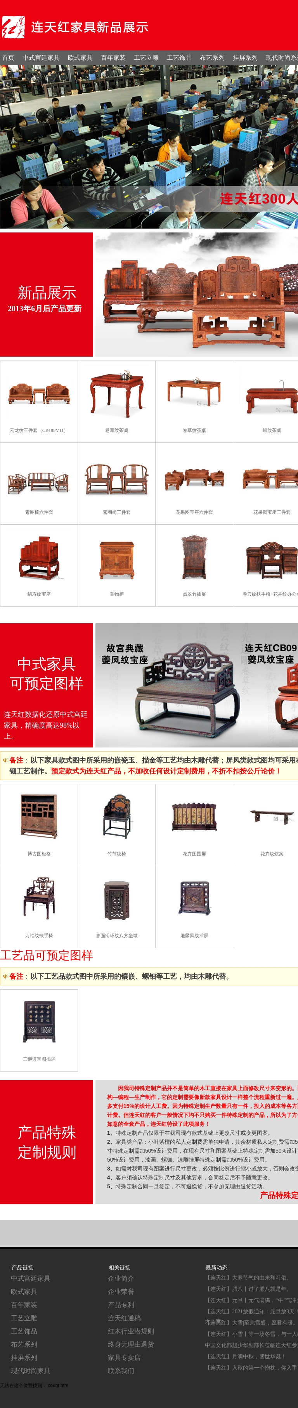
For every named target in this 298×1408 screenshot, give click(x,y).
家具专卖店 (124, 1357)
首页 (8, 57)
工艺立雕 (146, 57)
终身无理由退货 (131, 1344)
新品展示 (46, 292)
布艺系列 (212, 57)
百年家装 (113, 57)
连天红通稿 (124, 1318)
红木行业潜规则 (131, 1331)
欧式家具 (80, 57)
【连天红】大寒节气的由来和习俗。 (248, 1278)
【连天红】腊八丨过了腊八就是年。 (248, 1289)
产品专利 (121, 1305)
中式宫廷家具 (41, 57)
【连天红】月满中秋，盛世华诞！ (245, 1356)
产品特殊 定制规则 (46, 1142)
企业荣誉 (121, 1291)
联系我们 (121, 1371)
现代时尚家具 (30, 1371)
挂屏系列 (245, 57)
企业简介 (121, 1278)
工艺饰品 (179, 57)
